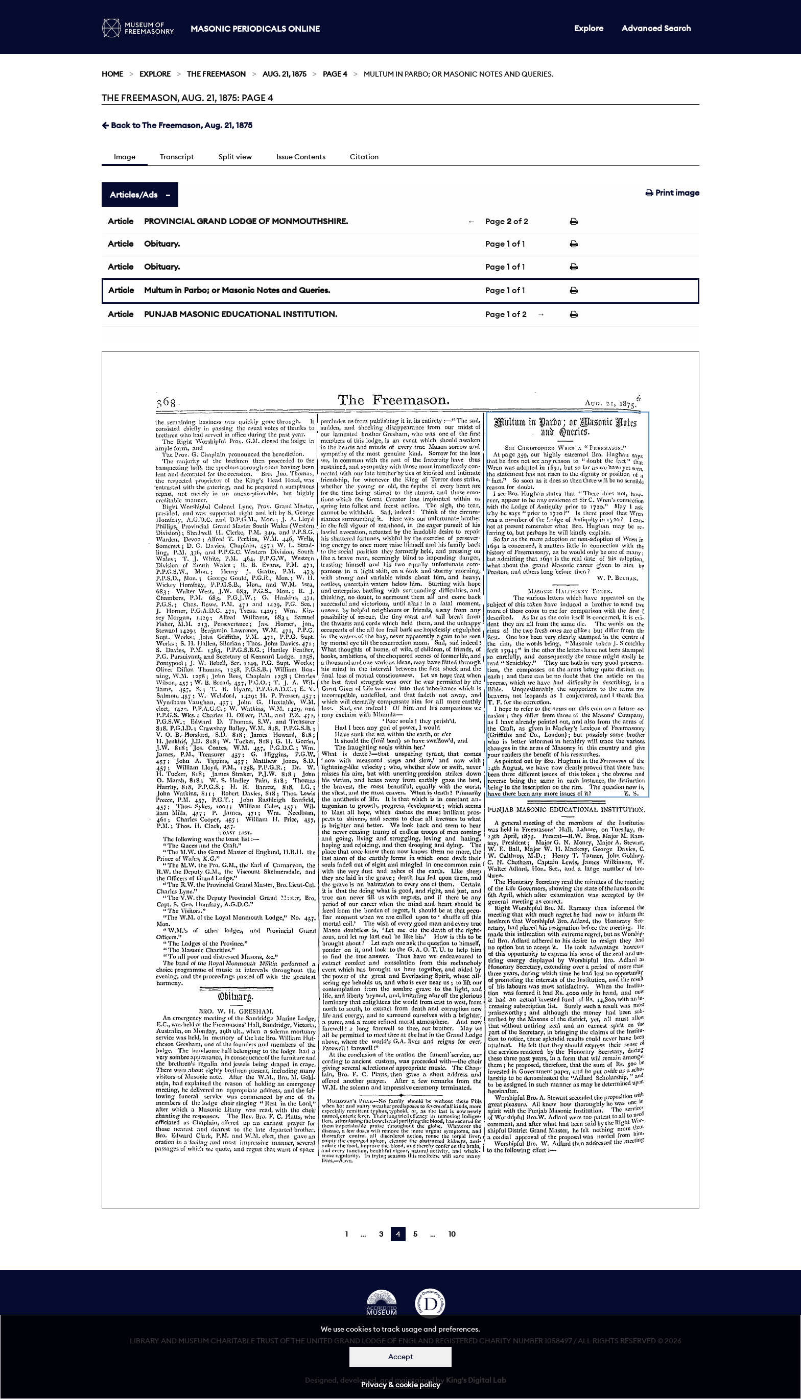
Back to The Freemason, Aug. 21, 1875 (177, 125)
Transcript (177, 156)
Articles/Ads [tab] (133, 194)
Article (120, 221)
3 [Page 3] (381, 1234)
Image (124, 156)
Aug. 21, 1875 (285, 74)
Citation (364, 156)
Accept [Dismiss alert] (400, 1356)
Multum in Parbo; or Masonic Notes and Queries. (237, 290)
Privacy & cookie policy (400, 1384)
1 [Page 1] (346, 1234)
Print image (672, 192)
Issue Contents (300, 156)
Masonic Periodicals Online (255, 28)
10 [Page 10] (452, 1234)
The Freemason (216, 74)
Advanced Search (656, 28)
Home (112, 74)
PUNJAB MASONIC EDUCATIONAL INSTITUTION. (240, 314)
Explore (588, 28)
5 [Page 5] (415, 1234)
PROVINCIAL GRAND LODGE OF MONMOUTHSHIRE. (246, 221)
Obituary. (162, 243)
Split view (235, 156)
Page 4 (335, 74)
